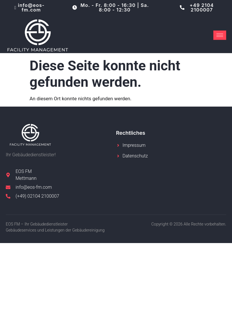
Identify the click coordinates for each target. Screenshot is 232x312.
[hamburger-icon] (219, 35)
